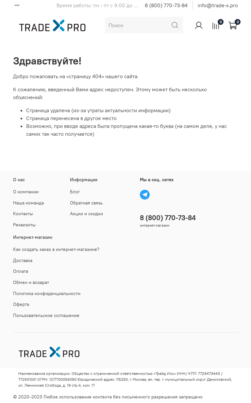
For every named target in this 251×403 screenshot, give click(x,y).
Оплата (20, 271)
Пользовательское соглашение (46, 315)
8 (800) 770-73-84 (166, 5)
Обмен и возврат (31, 282)
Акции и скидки (86, 214)
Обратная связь (86, 203)
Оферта (21, 304)
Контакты (23, 214)
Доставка (22, 260)
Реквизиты (24, 225)
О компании (26, 192)
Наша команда (28, 203)
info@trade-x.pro (218, 5)
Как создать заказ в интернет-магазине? (56, 249)
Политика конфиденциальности (46, 293)
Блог (75, 192)
